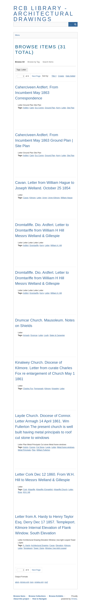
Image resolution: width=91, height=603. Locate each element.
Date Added (70, 76)
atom (17, 582)
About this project (21, 599)
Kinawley (55, 389)
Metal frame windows (65, 447)
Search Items (48, 62)
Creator (61, 76)
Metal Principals (24, 450)
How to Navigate (39, 599)
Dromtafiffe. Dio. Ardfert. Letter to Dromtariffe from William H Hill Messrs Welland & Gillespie (42, 230)
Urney (44, 198)
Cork (25, 489)
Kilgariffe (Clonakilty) (44, 489)
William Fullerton (43, 450)
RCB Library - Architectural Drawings (43, 13)
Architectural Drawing (39, 545)
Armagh (26, 335)
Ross (20, 492)
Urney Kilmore (54, 198)
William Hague (66, 198)
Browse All (20, 62)
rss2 (46, 582)
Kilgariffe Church (60, 489)
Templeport (27, 548)
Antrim (25, 447)
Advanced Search (70, 24)
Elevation (59, 545)
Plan (33, 450)
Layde (48, 447)
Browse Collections (37, 596)
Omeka (74, 599)
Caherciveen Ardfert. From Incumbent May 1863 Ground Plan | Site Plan (44, 140)
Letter (63, 108)
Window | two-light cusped (55, 548)
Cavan (25, 198)
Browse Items (19, 596)
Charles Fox (28, 389)
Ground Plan (50, 108)
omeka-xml (39, 582)
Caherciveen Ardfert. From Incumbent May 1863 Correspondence (36, 92)
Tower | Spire (38, 548)
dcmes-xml (24, 582)
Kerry (58, 108)
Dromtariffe (33, 245)
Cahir (31, 108)
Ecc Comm (39, 108)
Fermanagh (38, 389)
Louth (46, 335)
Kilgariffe (31, 489)
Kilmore (32, 198)
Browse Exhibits (56, 596)
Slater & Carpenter (57, 335)
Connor (32, 447)
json (31, 582)
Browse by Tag (34, 62)
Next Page (36, 76)
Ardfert (26, 108)
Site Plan (70, 108)
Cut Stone (40, 447)
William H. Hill (56, 245)
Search (75, 24)
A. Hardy (26, 545)
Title (53, 76)
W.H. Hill (26, 492)
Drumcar (34, 335)
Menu (17, 35)
